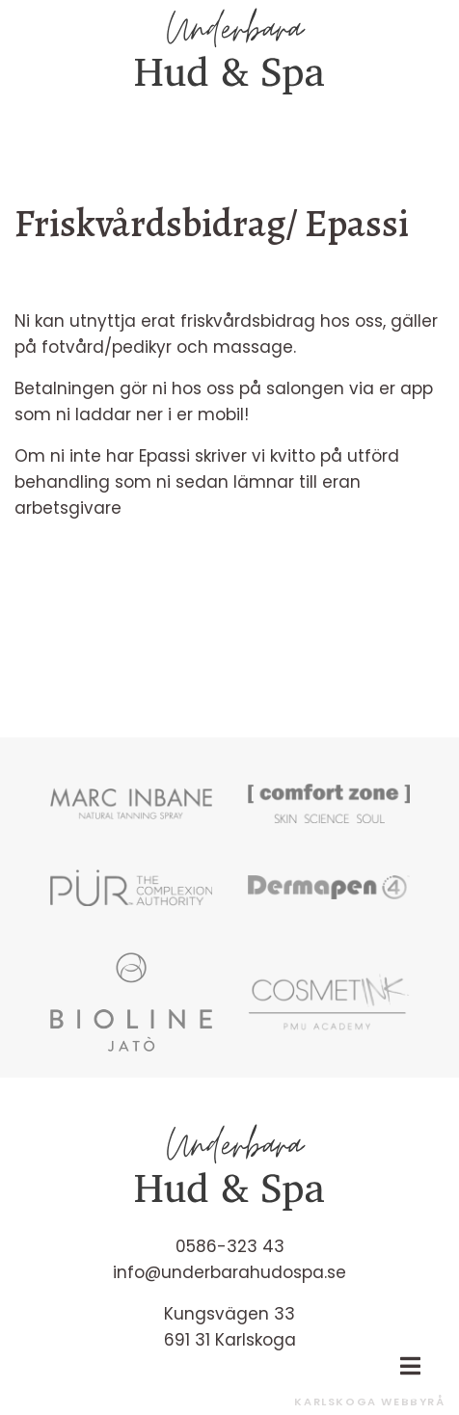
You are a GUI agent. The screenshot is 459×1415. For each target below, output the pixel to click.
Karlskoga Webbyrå (369, 1401)
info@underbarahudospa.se (229, 1272)
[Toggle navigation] (410, 1366)
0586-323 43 (230, 1246)
